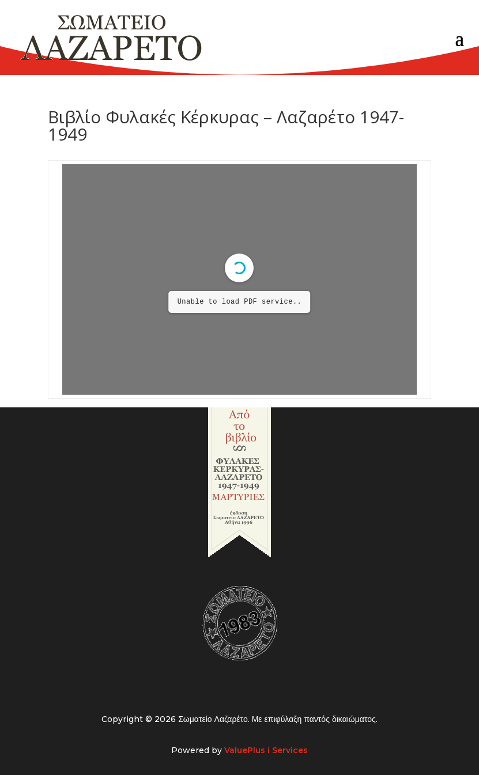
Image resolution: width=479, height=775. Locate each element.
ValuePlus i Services (266, 750)
